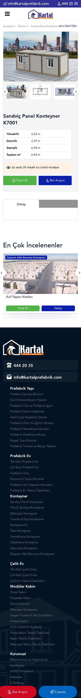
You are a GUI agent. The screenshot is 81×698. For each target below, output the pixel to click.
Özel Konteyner (20, 531)
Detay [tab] (21, 204)
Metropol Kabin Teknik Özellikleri (32, 644)
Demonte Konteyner (23, 548)
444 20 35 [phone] (67, 3)
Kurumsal (18, 654)
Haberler (16, 677)
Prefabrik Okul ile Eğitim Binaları (32, 423)
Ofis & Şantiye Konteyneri (27, 508)
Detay (58, 308)
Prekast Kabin (19, 621)
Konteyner (19, 496)
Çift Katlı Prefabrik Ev (24, 467)
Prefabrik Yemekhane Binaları (29, 429)
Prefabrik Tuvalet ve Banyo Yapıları (33, 446)
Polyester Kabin (20, 598)
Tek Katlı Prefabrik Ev (24, 462)
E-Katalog (17, 683)
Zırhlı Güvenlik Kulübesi (26, 627)
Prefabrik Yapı (22, 388)
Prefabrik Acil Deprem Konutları (31, 485)
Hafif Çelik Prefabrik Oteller (28, 417)
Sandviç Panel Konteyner (26, 502)
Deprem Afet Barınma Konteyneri (26, 257)
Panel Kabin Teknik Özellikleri (30, 633)
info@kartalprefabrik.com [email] (26, 3)
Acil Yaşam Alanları (19, 297)
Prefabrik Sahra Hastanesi (27, 411)
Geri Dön (68, 26)
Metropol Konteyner (23, 513)
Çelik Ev (17, 563)
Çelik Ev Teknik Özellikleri (27, 581)
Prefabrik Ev (20, 456)
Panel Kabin (18, 592)
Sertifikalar (17, 665)
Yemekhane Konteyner (25, 537)
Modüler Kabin (22, 586)
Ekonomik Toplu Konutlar (27, 479)
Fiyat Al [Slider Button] (23, 308)
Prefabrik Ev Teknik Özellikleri (30, 490)
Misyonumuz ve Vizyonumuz (28, 660)
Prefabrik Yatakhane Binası (27, 435)
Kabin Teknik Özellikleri (25, 638)
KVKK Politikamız (21, 671)
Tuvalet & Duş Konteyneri (27, 519)
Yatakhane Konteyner (24, 542)
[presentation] (5, 92)
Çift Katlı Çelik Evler (23, 575)
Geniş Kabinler (20, 604)
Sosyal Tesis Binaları (23, 440)
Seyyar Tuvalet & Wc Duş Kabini (31, 615)
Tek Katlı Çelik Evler (23, 569)
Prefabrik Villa (19, 473)
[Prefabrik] (40, 14)
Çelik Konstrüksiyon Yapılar (28, 400)
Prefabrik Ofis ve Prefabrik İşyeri (31, 406)
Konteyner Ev (19, 525)
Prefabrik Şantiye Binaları (27, 394)
